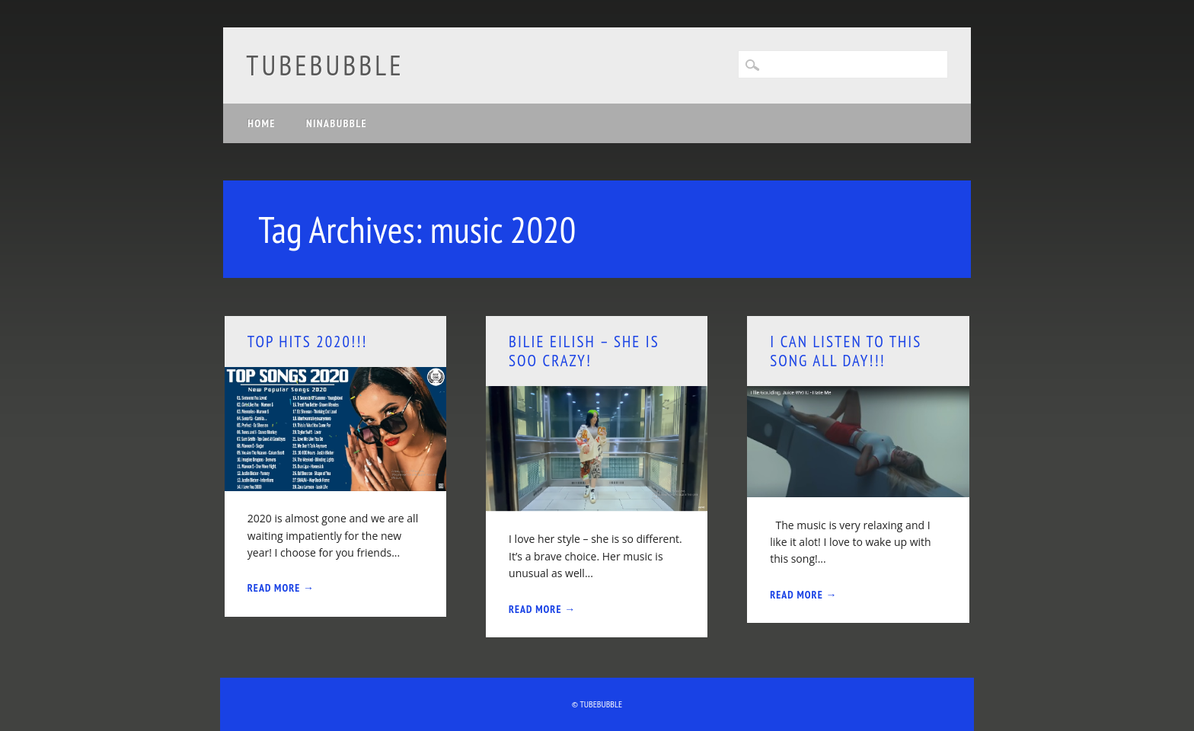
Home (261, 123)
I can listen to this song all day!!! (845, 351)
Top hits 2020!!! (307, 341)
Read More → (280, 588)
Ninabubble (336, 123)
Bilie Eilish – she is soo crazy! (584, 351)
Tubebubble (325, 65)
